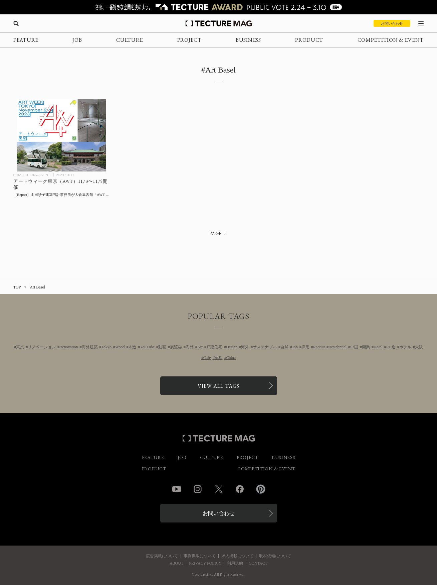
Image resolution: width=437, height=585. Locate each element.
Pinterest (260, 489)
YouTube (147, 347)
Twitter (218, 489)
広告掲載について (162, 556)
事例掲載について (200, 556)
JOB (77, 39)
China (231, 358)
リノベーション (42, 347)
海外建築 (90, 347)
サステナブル (265, 347)
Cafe (207, 358)
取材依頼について (275, 556)
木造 (132, 347)
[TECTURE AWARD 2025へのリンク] (218, 7)
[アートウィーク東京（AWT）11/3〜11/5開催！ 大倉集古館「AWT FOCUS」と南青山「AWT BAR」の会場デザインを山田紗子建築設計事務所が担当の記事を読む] (61, 135)
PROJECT (189, 39)
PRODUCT (309, 39)
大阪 (419, 347)
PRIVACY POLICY (205, 563)
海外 (190, 347)
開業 (366, 347)
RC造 (391, 347)
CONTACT (258, 563)
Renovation (68, 347)
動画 (162, 347)
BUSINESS (248, 39)
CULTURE (129, 39)
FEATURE (25, 39)
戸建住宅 (214, 347)
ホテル (405, 347)
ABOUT (176, 563)
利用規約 (235, 563)
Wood (120, 347)
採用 (305, 347)
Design (231, 347)
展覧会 (176, 347)
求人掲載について (237, 556)
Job (295, 347)
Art (200, 347)
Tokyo (106, 347)
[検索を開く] (16, 23)
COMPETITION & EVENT (391, 39)
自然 (284, 347)
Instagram (197, 489)
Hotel (378, 347)
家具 (218, 358)
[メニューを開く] (421, 23)
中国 (354, 347)
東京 (20, 347)
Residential (338, 347)
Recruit (319, 347)
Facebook (239, 489)
